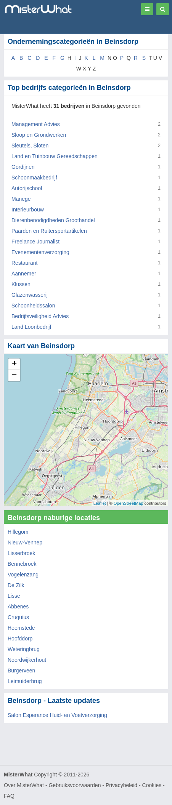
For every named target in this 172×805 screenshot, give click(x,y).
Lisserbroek (21, 553)
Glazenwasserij (29, 295)
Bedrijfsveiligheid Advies (40, 316)
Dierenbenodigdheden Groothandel (53, 220)
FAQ (9, 796)
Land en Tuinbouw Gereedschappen (54, 156)
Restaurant (24, 263)
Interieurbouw (27, 209)
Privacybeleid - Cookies (133, 785)
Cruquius (18, 617)
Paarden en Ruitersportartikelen (49, 231)
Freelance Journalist (35, 241)
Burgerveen (21, 670)
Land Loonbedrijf (31, 327)
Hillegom (18, 532)
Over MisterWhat (24, 785)
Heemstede (21, 628)
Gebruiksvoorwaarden (74, 785)
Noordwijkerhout (27, 660)
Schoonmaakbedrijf (34, 177)
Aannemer (23, 273)
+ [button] (14, 364)
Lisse (14, 596)
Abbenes (18, 606)
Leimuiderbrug (25, 681)
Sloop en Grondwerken (38, 135)
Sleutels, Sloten (29, 145)
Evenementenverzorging (40, 252)
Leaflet (99, 503)
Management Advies (35, 124)
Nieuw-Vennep (25, 542)
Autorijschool (26, 188)
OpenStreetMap (128, 503)
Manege (21, 199)
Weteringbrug (24, 649)
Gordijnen (23, 167)
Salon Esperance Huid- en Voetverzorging (57, 715)
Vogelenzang (23, 574)
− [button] (14, 375)
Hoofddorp (20, 638)
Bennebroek (22, 564)
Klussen (21, 284)
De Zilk (16, 585)
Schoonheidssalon (33, 305)
